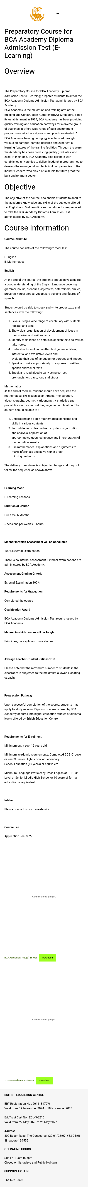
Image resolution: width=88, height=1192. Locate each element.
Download (47, 957)
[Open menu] (58, 14)
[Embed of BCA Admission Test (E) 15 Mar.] (44, 896)
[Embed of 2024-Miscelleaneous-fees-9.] (44, 1019)
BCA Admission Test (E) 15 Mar (20, 957)
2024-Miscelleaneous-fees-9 (19, 1080)
